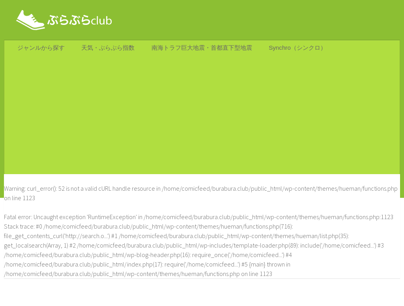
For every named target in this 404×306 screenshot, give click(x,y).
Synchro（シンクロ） (292, 50)
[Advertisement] (202, 119)
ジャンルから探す (40, 50)
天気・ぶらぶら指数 (105, 50)
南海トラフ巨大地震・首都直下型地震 (198, 50)
